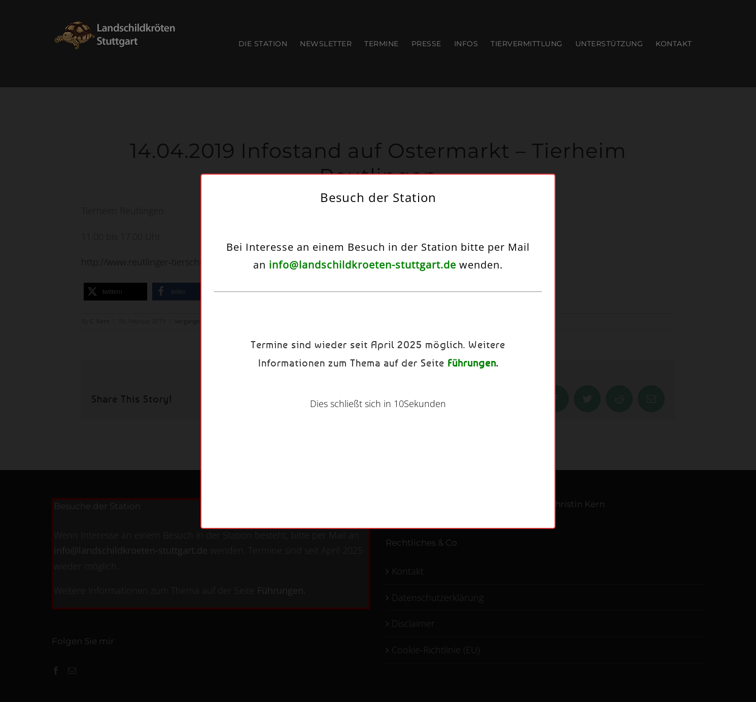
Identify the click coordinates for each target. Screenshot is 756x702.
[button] (496, 285)
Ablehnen (371, 391)
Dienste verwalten (285, 363)
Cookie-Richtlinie (332, 417)
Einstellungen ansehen (457, 391)
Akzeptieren (291, 391)
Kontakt (436, 417)
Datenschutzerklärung (390, 417)
